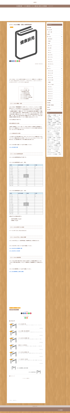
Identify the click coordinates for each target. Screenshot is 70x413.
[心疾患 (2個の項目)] (60, 122)
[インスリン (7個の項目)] (58, 116)
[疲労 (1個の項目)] (50, 131)
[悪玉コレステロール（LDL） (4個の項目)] (52, 118)
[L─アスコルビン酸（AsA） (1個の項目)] (54, 125)
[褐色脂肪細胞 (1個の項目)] (58, 133)
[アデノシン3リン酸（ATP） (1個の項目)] (52, 142)
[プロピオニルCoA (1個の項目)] (50, 127)
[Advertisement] (35, 15)
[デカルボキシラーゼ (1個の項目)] (51, 136)
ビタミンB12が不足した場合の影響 (26, 97)
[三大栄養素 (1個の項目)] (55, 154)
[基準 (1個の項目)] (60, 154)
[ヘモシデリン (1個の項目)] (50, 154)
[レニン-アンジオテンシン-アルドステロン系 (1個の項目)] (54, 148)
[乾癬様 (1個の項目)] (58, 151)
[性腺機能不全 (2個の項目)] (58, 121)
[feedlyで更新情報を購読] (25, 318)
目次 (25, 88)
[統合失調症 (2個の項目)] (55, 122)
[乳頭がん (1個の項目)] (59, 134)
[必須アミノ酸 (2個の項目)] (59, 124)
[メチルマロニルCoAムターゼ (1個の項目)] (51, 128)
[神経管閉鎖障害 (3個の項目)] (50, 119)
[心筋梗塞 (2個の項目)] (49, 124)
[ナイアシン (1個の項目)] (50, 130)
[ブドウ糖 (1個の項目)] (50, 149)
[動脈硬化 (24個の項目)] (50, 115)
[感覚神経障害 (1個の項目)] (59, 143)
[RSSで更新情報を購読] (27, 318)
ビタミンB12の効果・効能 (14, 147)
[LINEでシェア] (17, 61)
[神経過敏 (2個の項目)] (49, 122)
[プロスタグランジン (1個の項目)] (51, 134)
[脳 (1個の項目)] (60, 145)
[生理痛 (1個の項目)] (59, 142)
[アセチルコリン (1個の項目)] (57, 131)
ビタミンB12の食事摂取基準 (25, 94)
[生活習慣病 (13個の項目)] (51, 116)
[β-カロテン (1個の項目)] (54, 139)
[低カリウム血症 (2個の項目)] (51, 121)
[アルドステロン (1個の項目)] (51, 133)
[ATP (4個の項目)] (60, 118)
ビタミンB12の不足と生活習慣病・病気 (16, 248)
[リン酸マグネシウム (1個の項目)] (51, 146)
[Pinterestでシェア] (19, 61)
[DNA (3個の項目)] (56, 119)
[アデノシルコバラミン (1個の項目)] (51, 143)
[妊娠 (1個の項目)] (49, 139)
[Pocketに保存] (15, 61)
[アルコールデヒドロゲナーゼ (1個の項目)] (52, 152)
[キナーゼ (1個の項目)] (51, 151)
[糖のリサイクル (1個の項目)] (57, 140)
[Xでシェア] (10, 61)
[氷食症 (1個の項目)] (59, 152)
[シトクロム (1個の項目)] (59, 136)
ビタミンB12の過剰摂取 (25, 98)
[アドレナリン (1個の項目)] (59, 128)
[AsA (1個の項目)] (50, 140)
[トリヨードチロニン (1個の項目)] (57, 149)
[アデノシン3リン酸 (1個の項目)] (58, 127)
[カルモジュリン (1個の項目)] (58, 146)
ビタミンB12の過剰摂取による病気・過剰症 (17, 271)
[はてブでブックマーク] (14, 61)
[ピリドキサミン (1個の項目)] (50, 145)
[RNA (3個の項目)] (60, 119)
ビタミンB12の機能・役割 (25, 90)
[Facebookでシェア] (12, 61)
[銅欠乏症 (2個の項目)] (54, 124)
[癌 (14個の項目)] (60, 115)
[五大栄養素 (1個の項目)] (50, 137)
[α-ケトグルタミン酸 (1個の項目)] (58, 130)
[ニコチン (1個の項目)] (59, 139)
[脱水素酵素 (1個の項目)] (56, 145)
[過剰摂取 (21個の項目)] (55, 115)
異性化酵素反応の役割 (25, 91)
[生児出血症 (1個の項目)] (59, 137)
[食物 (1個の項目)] (55, 137)
